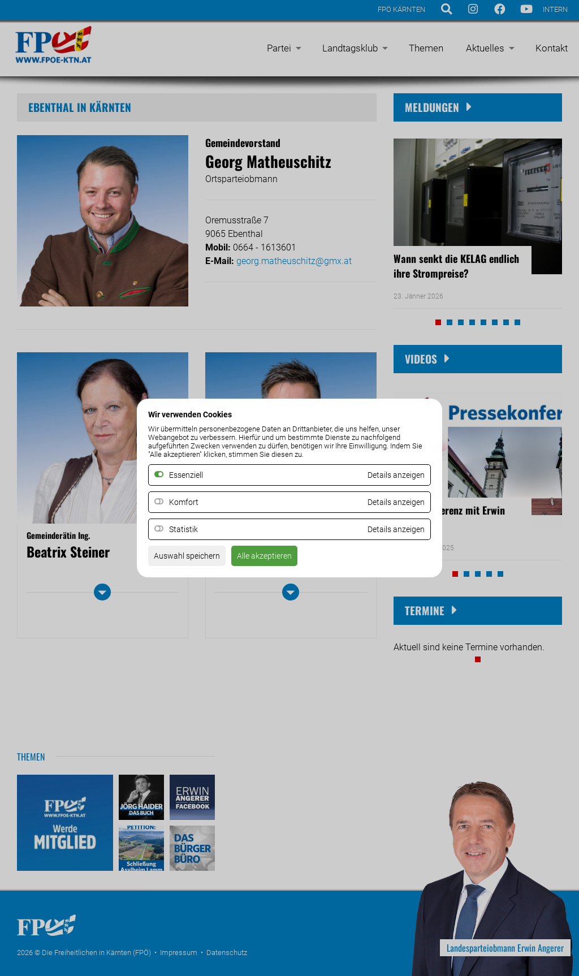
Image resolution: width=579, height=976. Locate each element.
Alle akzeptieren (277, 559)
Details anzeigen (392, 502)
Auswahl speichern (191, 559)
